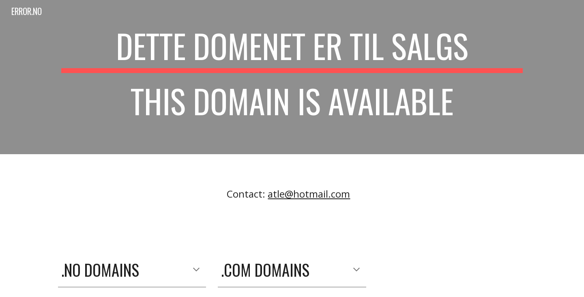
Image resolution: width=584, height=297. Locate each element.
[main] (292, 77)
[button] (196, 270)
